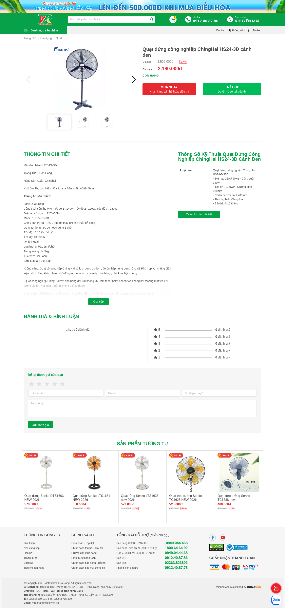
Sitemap (28, 562)
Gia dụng (46, 38)
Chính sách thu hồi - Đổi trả (87, 548)
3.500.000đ (165, 61)
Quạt (59, 38)
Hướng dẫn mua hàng (84, 552)
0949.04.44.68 (176, 553)
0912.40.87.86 (176, 558)
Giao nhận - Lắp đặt (82, 543)
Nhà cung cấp (32, 548)
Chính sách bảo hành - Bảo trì (88, 562)
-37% (183, 61)
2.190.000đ (170, 68)
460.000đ (224, 504)
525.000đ (176, 504)
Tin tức (257, 30)
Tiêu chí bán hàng (34, 567)
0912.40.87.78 (176, 567)
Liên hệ (28, 552)
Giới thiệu (29, 543)
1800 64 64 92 (176, 548)
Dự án (220, 30)
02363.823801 (176, 563)
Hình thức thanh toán (83, 557)
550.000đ (79, 504)
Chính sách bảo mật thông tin (88, 567)
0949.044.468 (177, 543)
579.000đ (127, 504)
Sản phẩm (248, 19)
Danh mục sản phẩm (44, 30)
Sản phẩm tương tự (142, 443)
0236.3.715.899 (63, 598)
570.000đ (31, 504)
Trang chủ (30, 38)
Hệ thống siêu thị (238, 30)
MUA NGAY (169, 89)
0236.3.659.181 (38, 598)
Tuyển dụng (30, 557)
